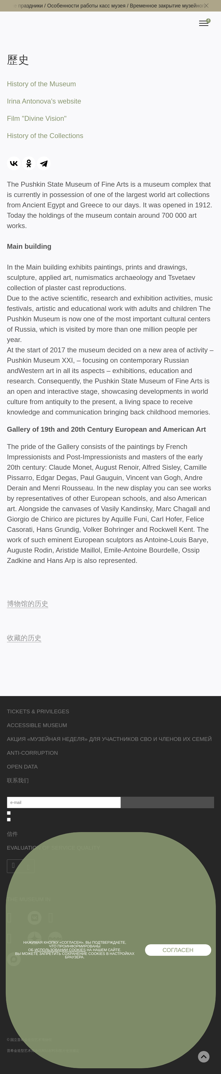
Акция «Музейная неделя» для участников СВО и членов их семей (109, 739)
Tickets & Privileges (38, 711)
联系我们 (18, 780)
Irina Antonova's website (44, 101)
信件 (12, 834)
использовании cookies (60, 950)
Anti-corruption (32, 753)
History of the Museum (41, 84)
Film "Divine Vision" (36, 118)
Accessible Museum (37, 725)
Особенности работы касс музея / (91, 6)
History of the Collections (45, 135)
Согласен (178, 950)
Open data (22, 767)
